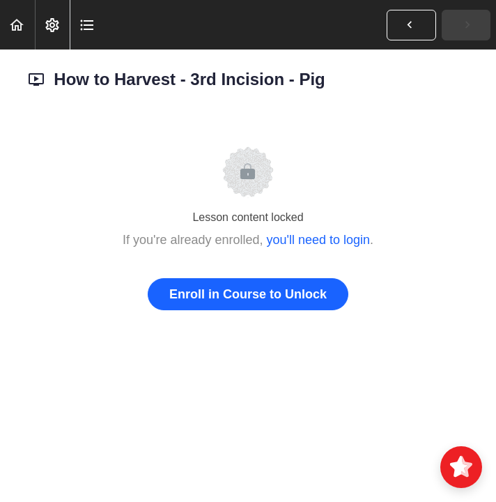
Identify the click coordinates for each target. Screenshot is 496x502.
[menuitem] (52, 25)
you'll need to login (319, 240)
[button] (17, 25)
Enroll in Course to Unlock (248, 294)
